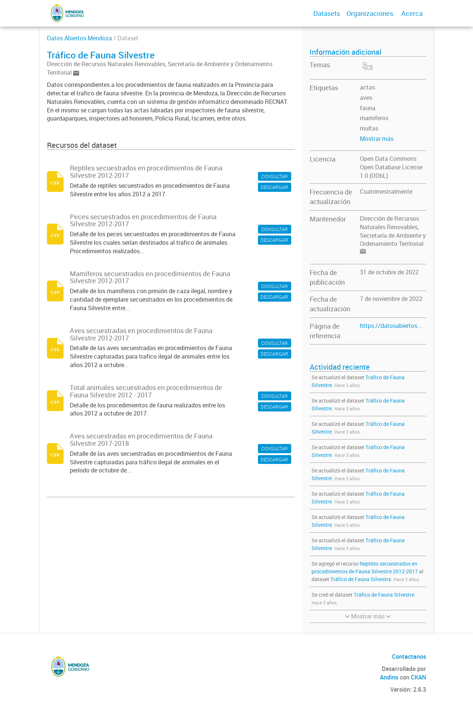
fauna (367, 108)
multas (369, 128)
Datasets (326, 13)
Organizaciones (370, 13)
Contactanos (409, 656)
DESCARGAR (274, 187)
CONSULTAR (274, 176)
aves (366, 98)
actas (367, 87)
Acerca (412, 13)
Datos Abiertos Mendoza (79, 38)
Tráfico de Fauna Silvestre (360, 579)
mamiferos (374, 118)
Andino (389, 677)
